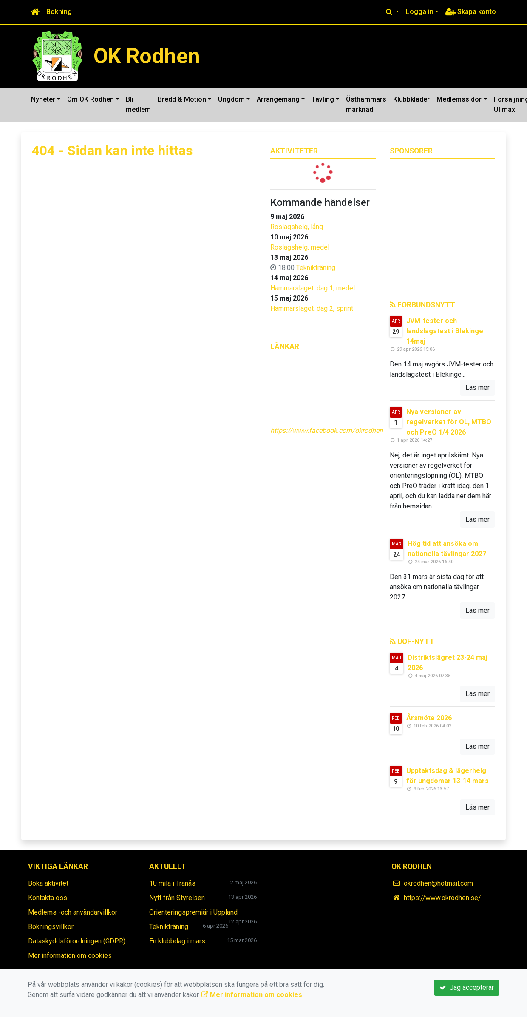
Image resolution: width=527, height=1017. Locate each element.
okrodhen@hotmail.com (438, 883)
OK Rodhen (147, 56)
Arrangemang (278, 99)
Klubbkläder (411, 99)
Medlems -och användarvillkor (72, 912)
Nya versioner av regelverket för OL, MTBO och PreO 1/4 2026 (448, 422)
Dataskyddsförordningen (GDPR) (76, 941)
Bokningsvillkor (51, 927)
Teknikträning (315, 268)
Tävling (323, 99)
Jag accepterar (466, 987)
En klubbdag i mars (177, 941)
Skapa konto (470, 12)
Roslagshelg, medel (299, 247)
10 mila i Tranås (172, 883)
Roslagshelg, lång (296, 227)
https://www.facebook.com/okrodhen (326, 430)
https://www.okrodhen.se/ (442, 898)
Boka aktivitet (48, 883)
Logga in (420, 12)
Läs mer (477, 388)
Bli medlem (138, 104)
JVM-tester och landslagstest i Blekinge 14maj (444, 331)
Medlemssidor (459, 99)
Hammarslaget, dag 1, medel (312, 288)
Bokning (59, 12)
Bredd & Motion (182, 99)
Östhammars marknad (366, 104)
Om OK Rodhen (90, 99)
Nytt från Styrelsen (177, 898)
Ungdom (231, 99)
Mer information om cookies (70, 956)
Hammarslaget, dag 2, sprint (311, 308)
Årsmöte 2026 (429, 718)
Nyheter (43, 99)
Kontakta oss (47, 898)
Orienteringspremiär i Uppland (193, 912)
